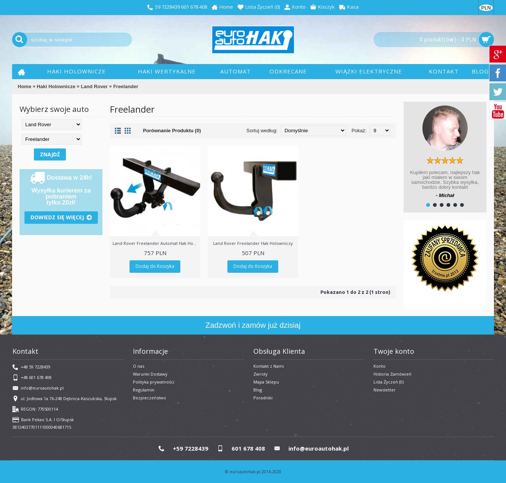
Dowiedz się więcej (61, 217)
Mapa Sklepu (266, 382)
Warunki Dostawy (150, 374)
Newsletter (384, 390)
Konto (379, 366)
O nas (138, 366)
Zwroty (260, 374)
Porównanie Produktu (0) (172, 130)
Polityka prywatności (153, 382)
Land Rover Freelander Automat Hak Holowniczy (156, 243)
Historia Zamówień (392, 374)
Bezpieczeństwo (149, 397)
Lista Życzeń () (388, 382)
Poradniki (263, 397)
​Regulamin (143, 390)
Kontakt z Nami (268, 366)
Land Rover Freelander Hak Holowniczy (253, 243)
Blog (257, 390)
